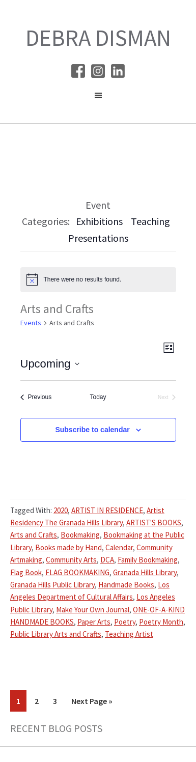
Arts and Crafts (33, 535)
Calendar (119, 547)
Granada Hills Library (145, 572)
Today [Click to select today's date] (98, 397)
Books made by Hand (68, 547)
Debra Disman (98, 37)
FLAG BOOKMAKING (77, 572)
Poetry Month (161, 622)
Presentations (98, 238)
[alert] (98, 279)
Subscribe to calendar (92, 430)
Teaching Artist (129, 634)
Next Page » (92, 703)
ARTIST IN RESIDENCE (107, 510)
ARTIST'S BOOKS (153, 522)
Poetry (124, 622)
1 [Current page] (21, 703)
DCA (107, 560)
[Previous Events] (36, 397)
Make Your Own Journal (92, 609)
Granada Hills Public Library (52, 584)
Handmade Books (126, 584)
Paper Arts (93, 622)
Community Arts (71, 560)
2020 (60, 510)
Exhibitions (99, 221)
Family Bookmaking (148, 560)
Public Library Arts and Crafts (55, 634)
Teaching (150, 221)
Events (30, 322)
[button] (98, 98)
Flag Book (26, 572)
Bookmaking (80, 535)
